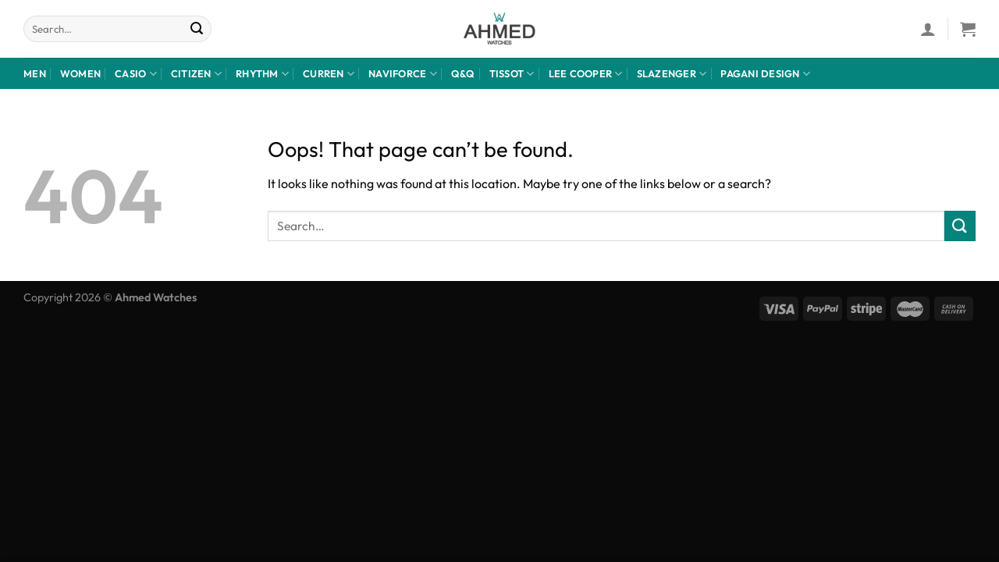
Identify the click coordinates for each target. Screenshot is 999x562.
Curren (328, 73)
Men (34, 73)
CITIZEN (196, 73)
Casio (136, 73)
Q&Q (463, 73)
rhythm (262, 73)
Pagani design (765, 73)
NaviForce (402, 73)
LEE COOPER (586, 73)
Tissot (512, 73)
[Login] (928, 29)
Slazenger (672, 73)
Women (80, 73)
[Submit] (197, 29)
